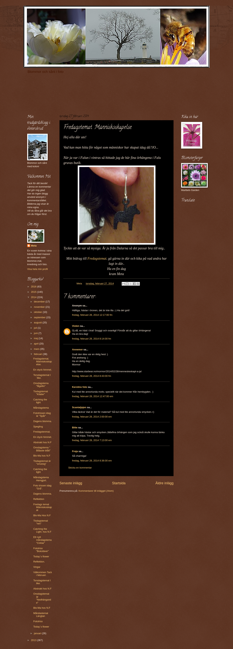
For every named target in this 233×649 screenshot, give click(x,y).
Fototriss (38, 621)
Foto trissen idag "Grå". (42, 487)
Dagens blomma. (42, 421)
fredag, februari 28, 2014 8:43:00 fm (91, 376)
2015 (34, 291)
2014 (34, 297)
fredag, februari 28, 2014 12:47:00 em (92, 396)
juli (35, 327)
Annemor (77, 349)
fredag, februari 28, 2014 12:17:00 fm (92, 314)
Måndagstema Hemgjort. (41, 479)
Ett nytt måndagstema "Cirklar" (42, 540)
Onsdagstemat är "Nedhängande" (42, 598)
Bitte (75, 427)
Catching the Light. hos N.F (42, 530)
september (40, 317)
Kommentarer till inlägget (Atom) (96, 490)
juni (36, 333)
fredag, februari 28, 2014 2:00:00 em (92, 416)
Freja (75, 451)
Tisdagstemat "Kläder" (40, 393)
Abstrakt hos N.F (42, 442)
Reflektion (38, 499)
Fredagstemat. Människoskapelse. (42, 361)
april (36, 343)
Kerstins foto (79, 387)
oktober (38, 312)
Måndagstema (41, 407)
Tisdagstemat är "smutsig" (42, 462)
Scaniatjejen (79, 407)
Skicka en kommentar (80, 467)
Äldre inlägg (164, 483)
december (39, 301)
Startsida (118, 483)
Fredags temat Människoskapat (42, 507)
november (39, 306)
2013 (34, 640)
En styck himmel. (42, 369)
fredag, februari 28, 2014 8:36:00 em (92, 460)
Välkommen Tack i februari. (42, 574)
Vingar (36, 566)
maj (36, 338)
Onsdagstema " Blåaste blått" (41, 449)
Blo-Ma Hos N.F (42, 515)
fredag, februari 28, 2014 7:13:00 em (92, 440)
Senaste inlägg (70, 483)
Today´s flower (41, 556)
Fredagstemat (96, 258)
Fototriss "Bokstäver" (41, 550)
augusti (38, 322)
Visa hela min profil (37, 269)
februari (38, 354)
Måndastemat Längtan (40, 614)
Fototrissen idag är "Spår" (42, 414)
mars (37, 349)
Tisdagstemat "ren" (40, 522)
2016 (34, 286)
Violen (75, 325)
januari (38, 633)
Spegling (38, 426)
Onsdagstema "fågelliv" (40, 384)
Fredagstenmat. (41, 431)
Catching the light (40, 401)
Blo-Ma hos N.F (41, 455)
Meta (33, 245)
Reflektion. (39, 561)
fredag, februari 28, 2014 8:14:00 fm (91, 338)
